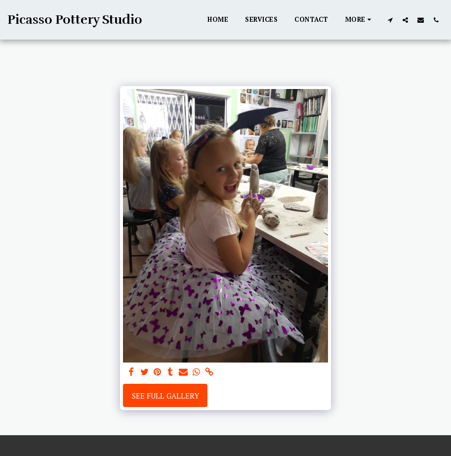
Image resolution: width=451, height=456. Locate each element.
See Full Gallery (165, 396)
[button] (390, 19)
